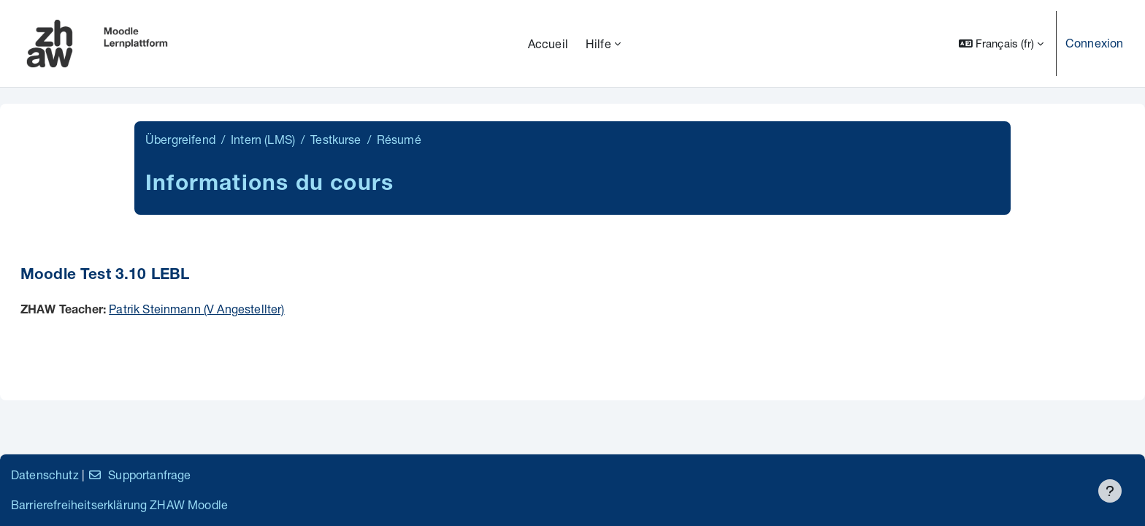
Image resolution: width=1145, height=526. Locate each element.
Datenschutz (45, 474)
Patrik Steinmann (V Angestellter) (196, 309)
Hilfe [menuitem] (598, 43)
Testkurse (335, 139)
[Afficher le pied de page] (1110, 491)
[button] (1001, 43)
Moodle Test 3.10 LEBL (104, 275)
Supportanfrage (139, 474)
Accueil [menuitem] (548, 43)
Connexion (1094, 43)
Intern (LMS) (263, 139)
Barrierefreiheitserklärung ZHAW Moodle (119, 504)
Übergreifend (180, 139)
